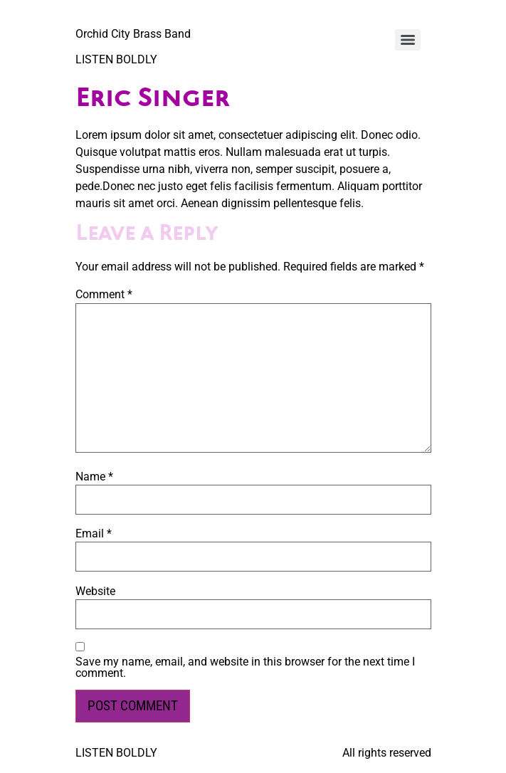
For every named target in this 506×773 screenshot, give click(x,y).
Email (93, 534)
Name (94, 477)
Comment (103, 294)
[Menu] (408, 40)
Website (95, 591)
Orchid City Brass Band (133, 34)
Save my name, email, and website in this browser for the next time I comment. (245, 667)
